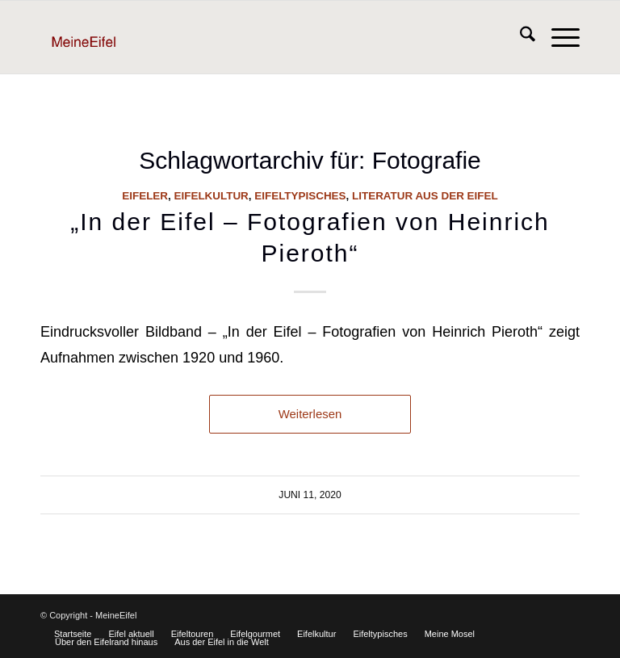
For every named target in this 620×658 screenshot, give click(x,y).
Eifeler (145, 196)
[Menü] (557, 37)
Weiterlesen (310, 414)
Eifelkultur (211, 196)
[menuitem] (519, 37)
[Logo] (109, 37)
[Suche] (519, 37)
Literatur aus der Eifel (425, 196)
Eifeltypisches (300, 196)
